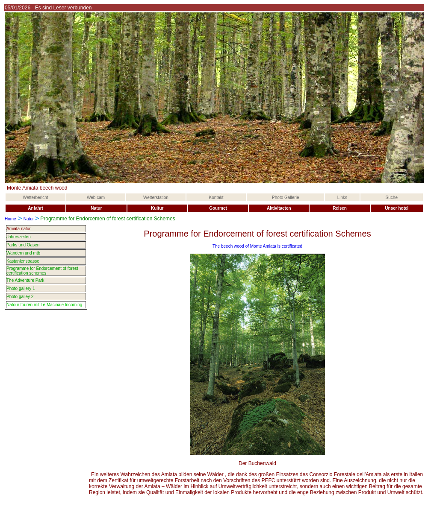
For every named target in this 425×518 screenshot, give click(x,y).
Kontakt (216, 197)
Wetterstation (155, 197)
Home (10, 219)
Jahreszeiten (18, 236)
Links (342, 197)
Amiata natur (18, 228)
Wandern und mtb (23, 253)
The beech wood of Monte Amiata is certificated (257, 246)
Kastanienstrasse (22, 261)
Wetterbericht (35, 197)
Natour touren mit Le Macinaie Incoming (44, 304)
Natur (29, 219)
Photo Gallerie (285, 197)
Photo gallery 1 (20, 288)
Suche (392, 197)
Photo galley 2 (19, 296)
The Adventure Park (25, 280)
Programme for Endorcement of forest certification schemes (42, 270)
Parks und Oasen (22, 245)
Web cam (96, 197)
